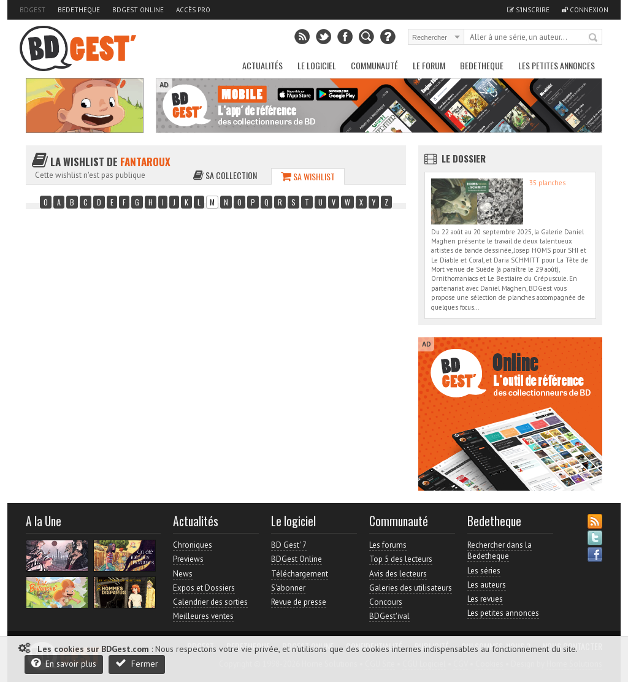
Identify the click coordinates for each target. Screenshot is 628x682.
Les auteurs (486, 585)
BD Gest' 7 (289, 545)
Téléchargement (299, 574)
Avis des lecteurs (398, 574)
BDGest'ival (389, 616)
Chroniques (192, 545)
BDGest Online (138, 10)
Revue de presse (298, 602)
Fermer (136, 663)
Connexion (585, 10)
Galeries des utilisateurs (410, 588)
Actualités (262, 65)
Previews (188, 559)
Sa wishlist (308, 176)
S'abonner (288, 588)
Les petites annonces (556, 65)
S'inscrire (528, 10)
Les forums (388, 545)
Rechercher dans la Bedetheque (499, 550)
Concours (385, 602)
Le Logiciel (316, 65)
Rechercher (594, 38)
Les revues (485, 599)
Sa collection (225, 175)
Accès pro (193, 10)
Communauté (374, 65)
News (183, 574)
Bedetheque (79, 10)
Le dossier (464, 158)
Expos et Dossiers (204, 588)
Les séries (483, 570)
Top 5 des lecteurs (400, 559)
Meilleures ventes (203, 616)
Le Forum (429, 65)
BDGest (32, 10)
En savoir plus (63, 663)
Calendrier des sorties (210, 602)
